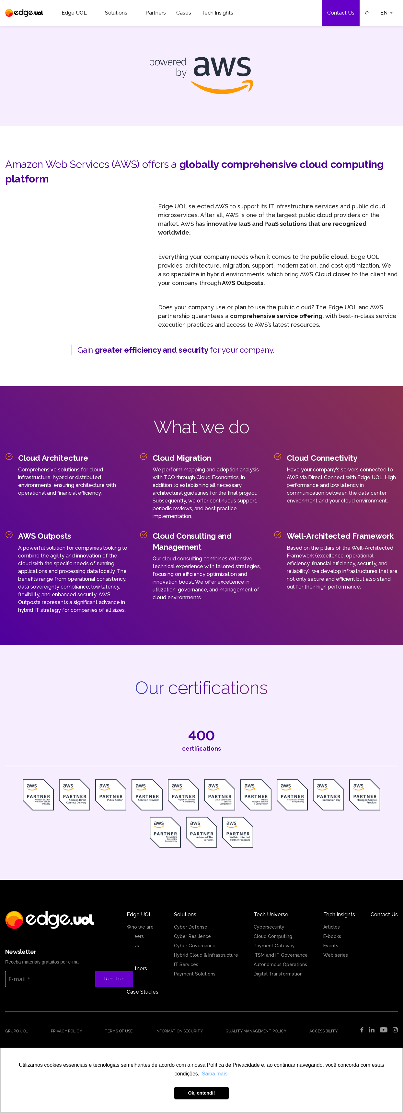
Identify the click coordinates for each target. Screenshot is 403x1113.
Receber (114, 979)
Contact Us (340, 13)
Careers (135, 936)
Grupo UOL (16, 1031)
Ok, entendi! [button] (201, 1093)
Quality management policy (255, 1031)
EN (386, 13)
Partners (155, 13)
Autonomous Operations (280, 964)
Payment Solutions (194, 973)
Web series (335, 955)
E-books (332, 936)
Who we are (140, 927)
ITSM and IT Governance (281, 955)
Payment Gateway (274, 945)
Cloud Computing (273, 936)
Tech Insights (221, 13)
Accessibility (323, 1031)
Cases (183, 13)
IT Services (186, 964)
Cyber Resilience (192, 936)
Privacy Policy (66, 1031)
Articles (331, 927)
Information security (179, 1031)
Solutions (120, 13)
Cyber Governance (194, 945)
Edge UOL (78, 13)
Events (330, 945)
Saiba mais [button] (214, 1073)
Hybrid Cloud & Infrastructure (206, 955)
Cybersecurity (269, 927)
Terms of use (118, 1031)
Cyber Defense (190, 927)
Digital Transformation (278, 973)
